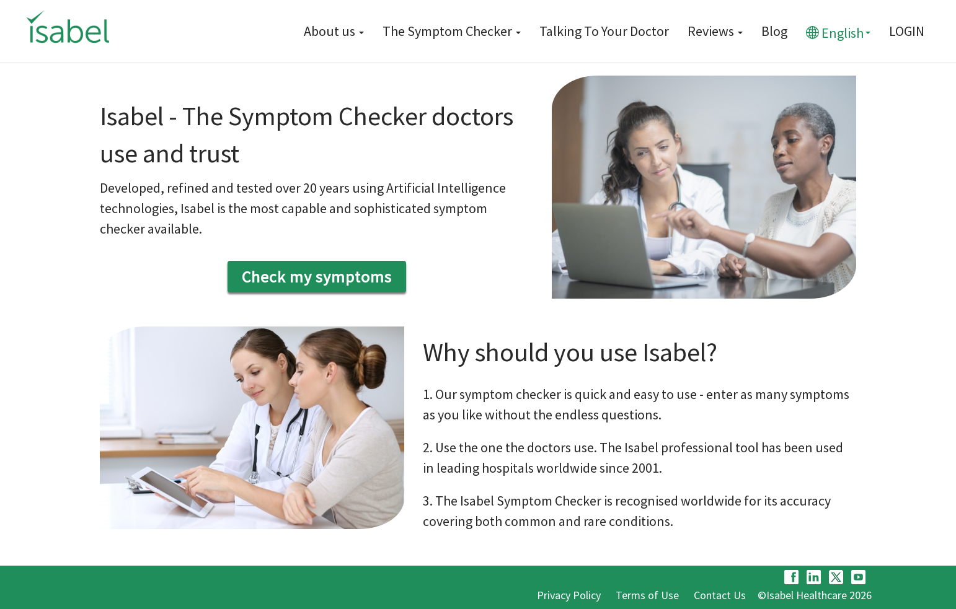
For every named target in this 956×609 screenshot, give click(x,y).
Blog (774, 31)
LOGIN (906, 31)
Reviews (715, 31)
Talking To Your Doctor (604, 31)
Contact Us (720, 595)
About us (334, 31)
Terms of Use (647, 595)
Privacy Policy (569, 595)
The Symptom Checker (452, 31)
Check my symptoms (317, 276)
